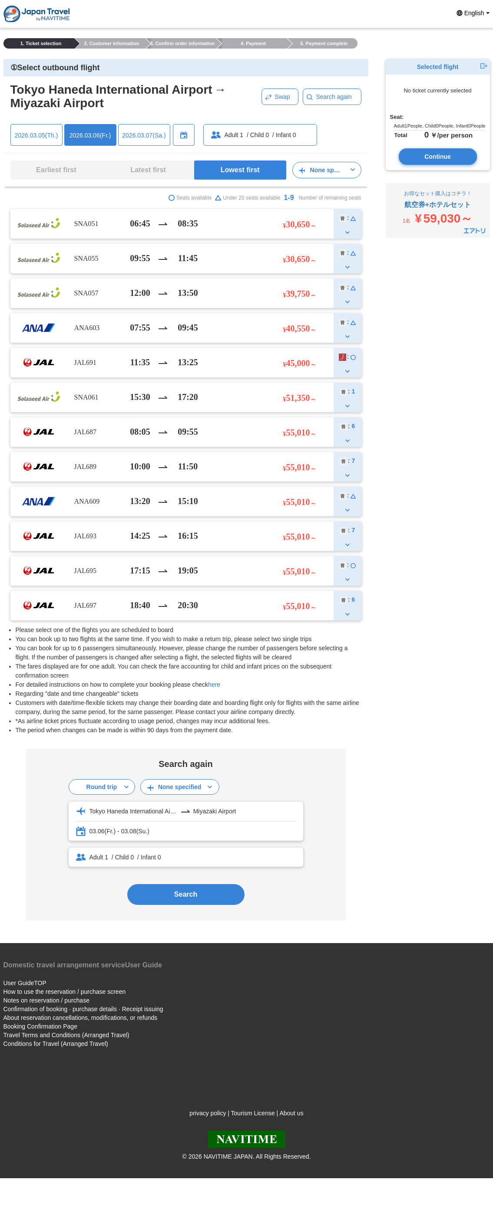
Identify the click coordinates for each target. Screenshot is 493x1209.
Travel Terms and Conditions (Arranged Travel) (66, 1035)
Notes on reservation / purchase (46, 1000)
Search (185, 894)
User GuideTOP (24, 983)
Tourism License (253, 1113)
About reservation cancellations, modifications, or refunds (80, 1017)
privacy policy (207, 1113)
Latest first (148, 170)
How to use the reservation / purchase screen (64, 991)
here (214, 684)
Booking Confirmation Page (40, 1026)
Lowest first (240, 170)
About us (291, 1113)
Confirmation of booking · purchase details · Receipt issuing (83, 1009)
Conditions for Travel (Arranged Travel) (55, 1043)
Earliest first (56, 170)
